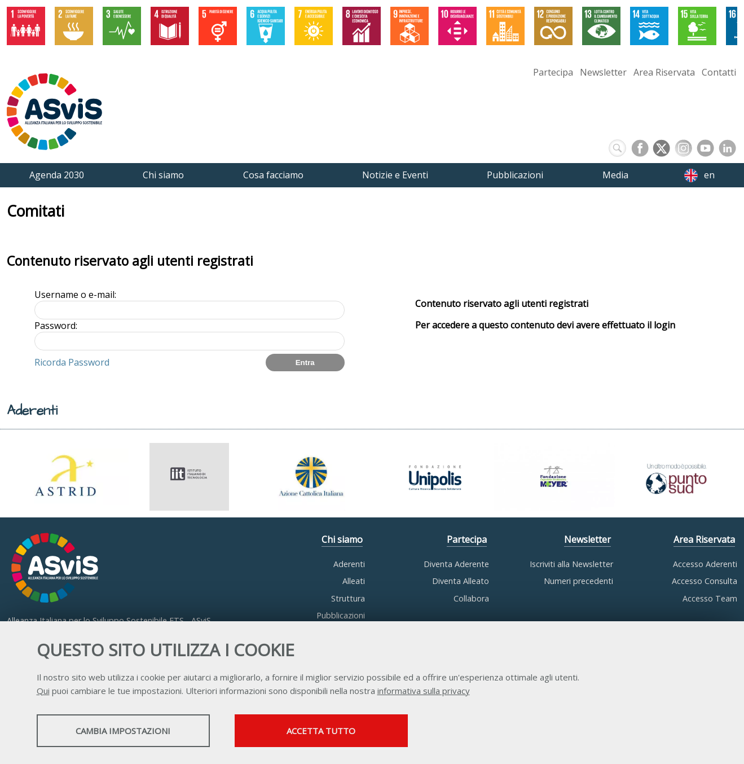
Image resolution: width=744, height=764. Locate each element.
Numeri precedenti (578, 581)
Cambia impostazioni (125, 730)
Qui (43, 690)
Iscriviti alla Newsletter (571, 564)
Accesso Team (710, 598)
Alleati (353, 581)
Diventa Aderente (456, 564)
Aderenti (349, 564)
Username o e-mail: (75, 294)
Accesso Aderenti (705, 564)
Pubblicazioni (340, 615)
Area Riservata (664, 72)
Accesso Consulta (704, 581)
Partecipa (553, 72)
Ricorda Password (71, 362)
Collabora (471, 598)
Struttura (348, 598)
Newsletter (603, 72)
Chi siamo (342, 539)
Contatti (719, 72)
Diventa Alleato (460, 581)
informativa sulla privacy (423, 690)
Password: (55, 325)
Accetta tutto (328, 730)
